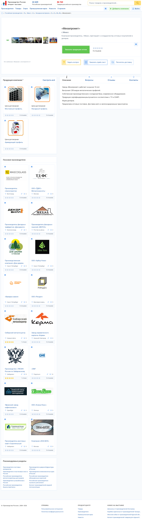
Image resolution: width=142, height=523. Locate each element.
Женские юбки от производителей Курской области (124, 514)
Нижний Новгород (38, 338)
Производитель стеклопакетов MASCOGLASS (11, 189)
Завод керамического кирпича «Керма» (40, 334)
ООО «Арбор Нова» (39, 261)
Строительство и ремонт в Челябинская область (52, 13)
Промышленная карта (38, 9)
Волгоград (9, 194)
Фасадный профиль (39, 109)
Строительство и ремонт (34, 13)
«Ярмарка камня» (12, 297)
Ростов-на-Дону (37, 230)
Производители (7, 9)
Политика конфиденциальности (52, 512)
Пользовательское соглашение (52, 509)
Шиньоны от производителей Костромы (121, 509)
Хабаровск (9, 374)
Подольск (35, 374)
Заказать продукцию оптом (76, 50)
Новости (52, 9)
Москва (35, 194)
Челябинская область (25, 13)
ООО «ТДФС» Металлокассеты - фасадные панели (39, 189)
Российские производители (13, 13)
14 (51, 374)
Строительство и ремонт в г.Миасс (55, 13)
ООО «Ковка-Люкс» (39, 405)
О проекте (61, 9)
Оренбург (9, 410)
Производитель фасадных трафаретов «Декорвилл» (15, 226)
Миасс (29, 13)
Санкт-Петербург (11, 266)
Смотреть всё (49, 80)
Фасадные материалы (43, 13)
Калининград (10, 230)
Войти (136, 9)
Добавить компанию (120, 9)
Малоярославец (37, 302)
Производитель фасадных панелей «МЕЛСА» (42, 226)
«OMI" (34, 369)
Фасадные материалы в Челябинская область (58, 13)
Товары (18, 9)
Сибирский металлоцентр (15, 333)
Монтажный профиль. (13, 109)
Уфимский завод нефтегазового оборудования (11, 406)
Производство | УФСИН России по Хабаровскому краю (15, 370)
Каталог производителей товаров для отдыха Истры (124, 517)
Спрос (25, 9)
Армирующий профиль (14, 142)
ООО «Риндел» (37, 297)
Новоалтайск (10, 338)
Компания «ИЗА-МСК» (40, 441)
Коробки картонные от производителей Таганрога (124, 512)
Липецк (35, 410)
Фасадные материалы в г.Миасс (60, 13)
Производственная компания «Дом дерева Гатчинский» (14, 262)
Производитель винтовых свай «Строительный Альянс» (15, 442)
